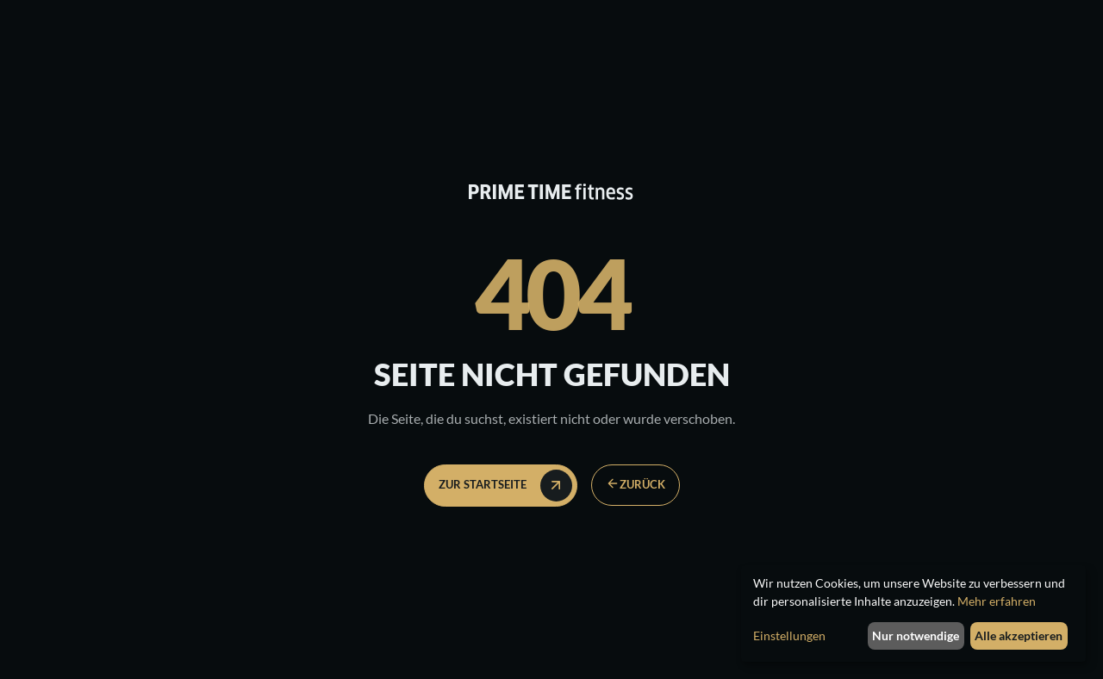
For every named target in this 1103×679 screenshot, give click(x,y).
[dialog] (913, 613)
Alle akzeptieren (1018, 635)
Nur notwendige (915, 635)
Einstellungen (789, 635)
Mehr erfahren (996, 601)
